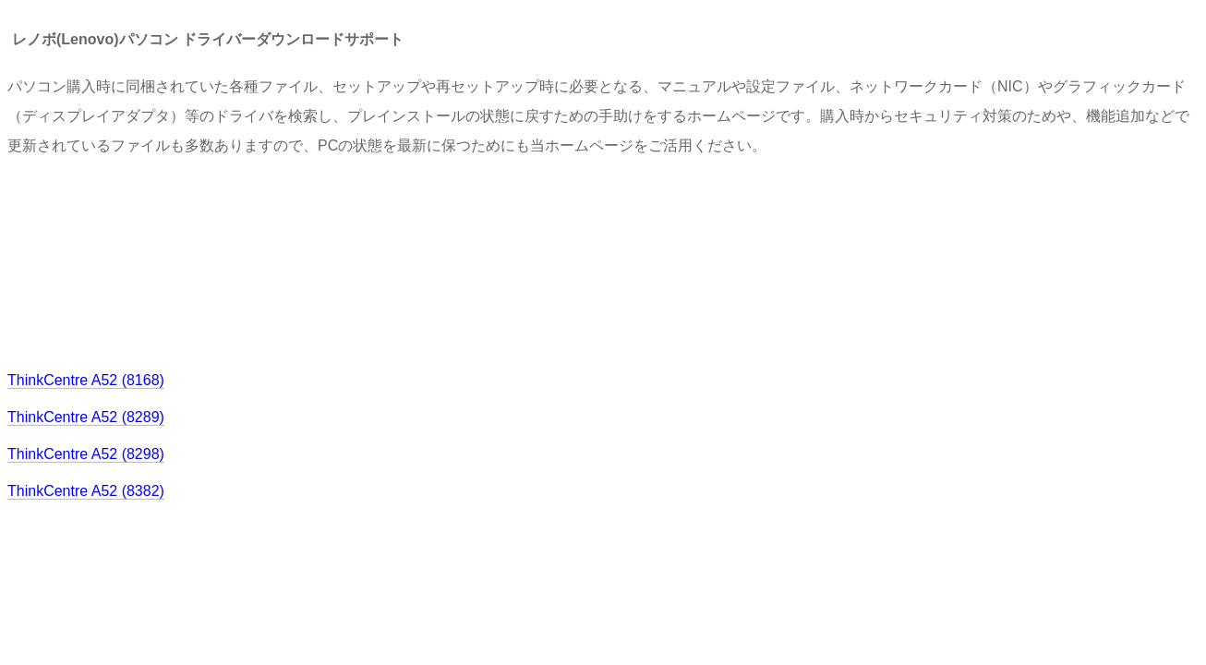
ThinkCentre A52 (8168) (85, 380)
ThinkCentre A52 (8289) (85, 417)
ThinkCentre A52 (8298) (85, 454)
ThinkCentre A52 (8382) (85, 491)
